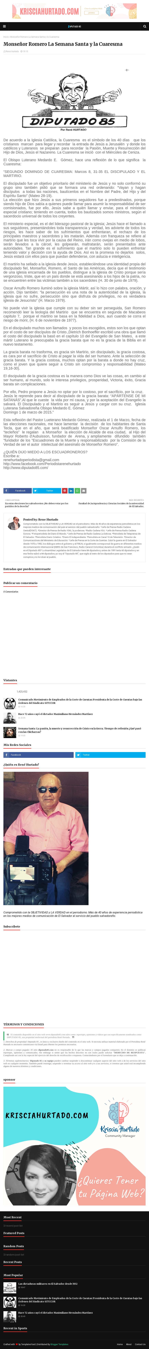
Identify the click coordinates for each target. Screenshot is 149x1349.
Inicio (6, 37)
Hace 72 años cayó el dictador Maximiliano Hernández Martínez (55, 714)
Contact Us (140, 1344)
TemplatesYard (28, 1344)
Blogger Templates (59, 1344)
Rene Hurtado (12, 51)
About (129, 1344)
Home (120, 1344)
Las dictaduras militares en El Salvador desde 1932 (47, 1283)
